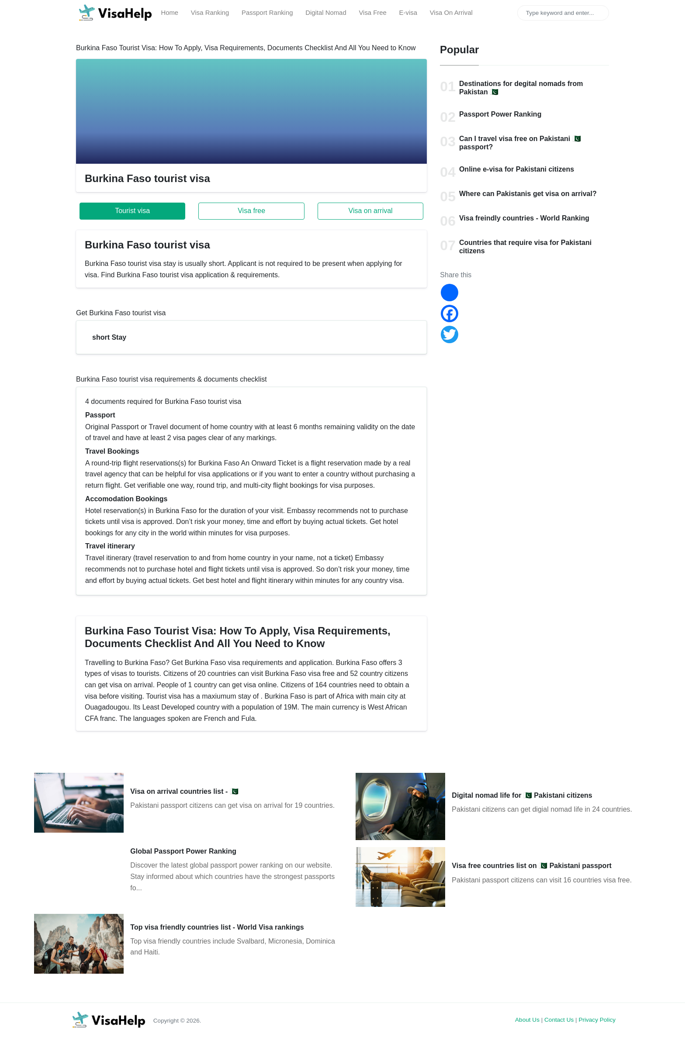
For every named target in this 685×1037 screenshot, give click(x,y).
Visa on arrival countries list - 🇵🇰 (184, 791)
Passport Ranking (267, 12)
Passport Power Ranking (500, 114)
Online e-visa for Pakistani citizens (516, 169)
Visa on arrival (371, 210)
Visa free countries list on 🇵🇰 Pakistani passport (532, 865)
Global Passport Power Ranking (183, 851)
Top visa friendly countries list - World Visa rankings (217, 927)
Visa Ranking (210, 12)
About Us (527, 1019)
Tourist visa (132, 210)
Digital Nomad (325, 12)
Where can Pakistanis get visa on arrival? (528, 193)
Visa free (251, 210)
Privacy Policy (597, 1019)
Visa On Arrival (451, 12)
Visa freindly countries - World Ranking (524, 218)
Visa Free (372, 12)
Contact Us (559, 1019)
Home (169, 12)
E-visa (408, 12)
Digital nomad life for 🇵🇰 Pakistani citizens (522, 795)
